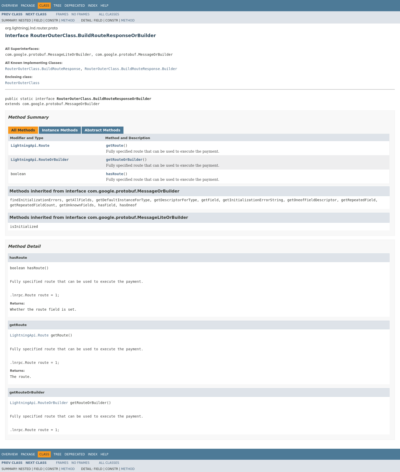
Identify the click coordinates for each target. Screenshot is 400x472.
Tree (57, 5)
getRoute (114, 145)
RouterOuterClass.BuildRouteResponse (42, 69)
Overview (10, 5)
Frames (62, 14)
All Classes (109, 14)
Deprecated (75, 5)
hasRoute (114, 174)
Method (68, 20)
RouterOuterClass (22, 83)
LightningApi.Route (30, 145)
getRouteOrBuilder (124, 160)
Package (28, 5)
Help (104, 5)
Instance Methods (60, 130)
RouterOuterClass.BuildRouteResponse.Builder (131, 69)
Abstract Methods (102, 130)
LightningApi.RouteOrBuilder (40, 160)
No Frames (80, 14)
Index (93, 5)
